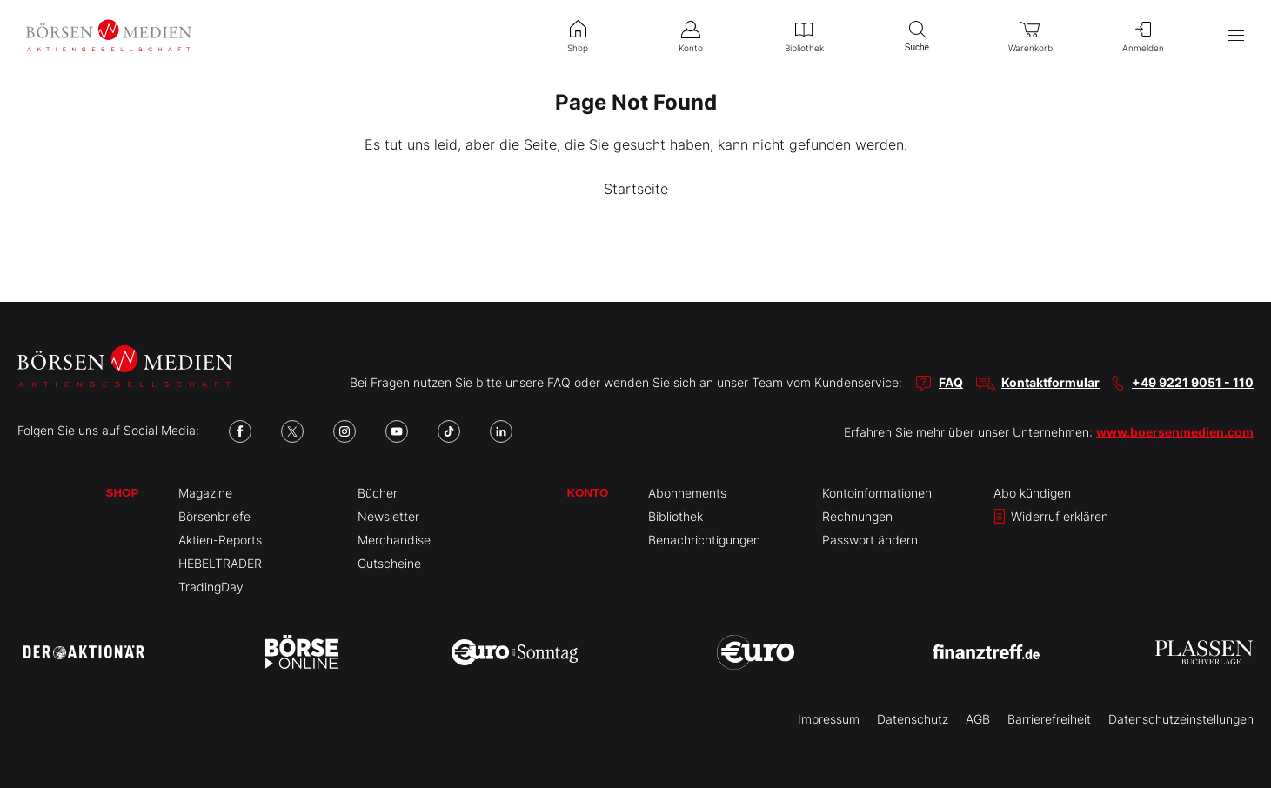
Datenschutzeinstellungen (1181, 718)
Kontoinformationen (877, 492)
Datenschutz (912, 718)
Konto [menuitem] (691, 35)
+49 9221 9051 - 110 (1193, 382)
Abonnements (687, 492)
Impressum (829, 718)
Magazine (205, 492)
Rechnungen (857, 516)
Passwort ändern (870, 539)
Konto (587, 492)
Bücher (378, 492)
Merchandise (394, 539)
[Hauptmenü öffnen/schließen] (1236, 35)
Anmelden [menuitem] (1143, 35)
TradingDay (211, 586)
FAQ (951, 382)
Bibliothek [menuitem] (804, 35)
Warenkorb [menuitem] (1030, 35)
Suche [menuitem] (917, 34)
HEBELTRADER (220, 563)
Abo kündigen (1032, 492)
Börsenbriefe (214, 516)
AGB (978, 718)
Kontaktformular (1050, 382)
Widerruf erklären (1050, 516)
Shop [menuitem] (577, 35)
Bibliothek (675, 516)
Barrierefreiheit (1049, 718)
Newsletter (388, 516)
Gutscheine (389, 563)
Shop (122, 492)
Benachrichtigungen (704, 539)
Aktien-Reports (220, 539)
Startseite (636, 188)
